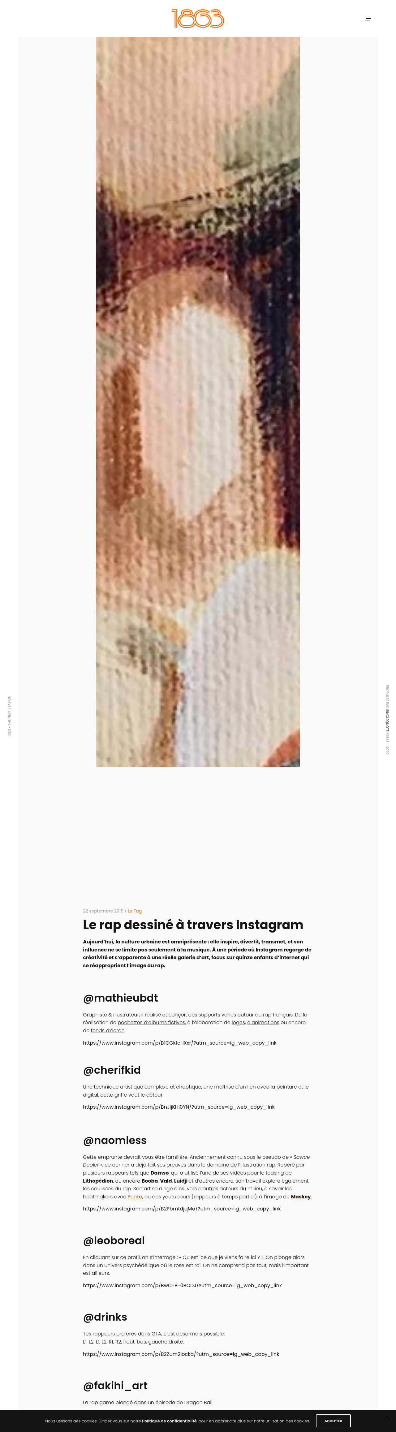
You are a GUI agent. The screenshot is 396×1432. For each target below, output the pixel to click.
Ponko (134, 1196)
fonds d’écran (107, 1030)
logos (238, 1022)
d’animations (263, 1022)
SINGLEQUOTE (387, 720)
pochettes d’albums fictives (151, 1022)
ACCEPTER (333, 1420)
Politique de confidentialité (169, 1421)
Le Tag (135, 911)
